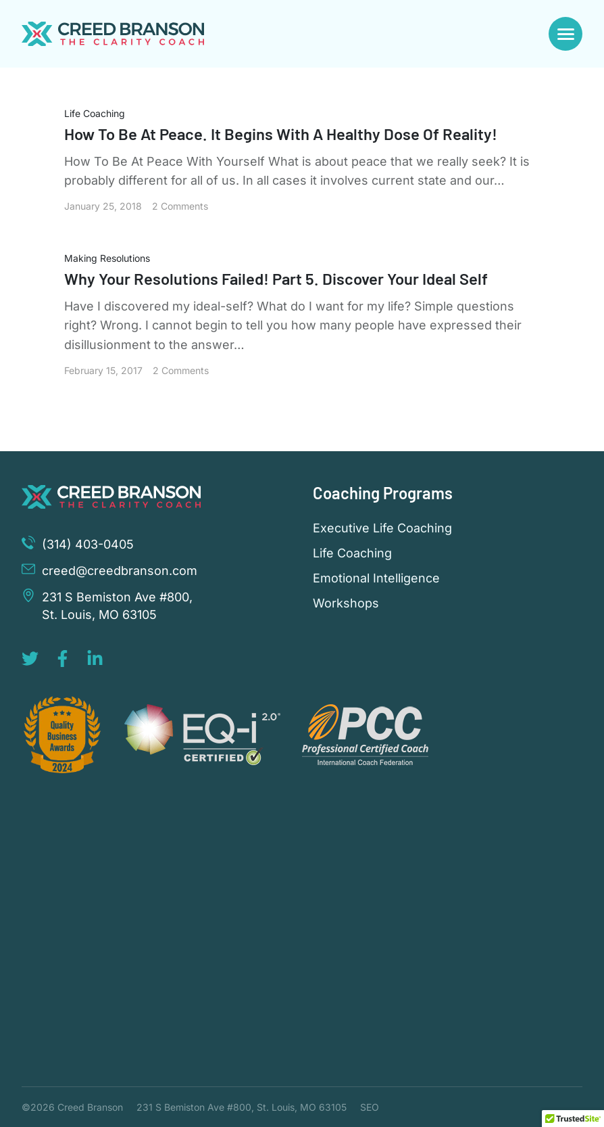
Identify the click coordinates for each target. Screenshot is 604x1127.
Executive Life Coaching (382, 528)
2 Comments (180, 206)
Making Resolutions (107, 258)
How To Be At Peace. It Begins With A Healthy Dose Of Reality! (282, 133)
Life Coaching (94, 113)
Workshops (346, 603)
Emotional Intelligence (376, 578)
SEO (369, 1107)
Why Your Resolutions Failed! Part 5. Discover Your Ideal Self (277, 278)
